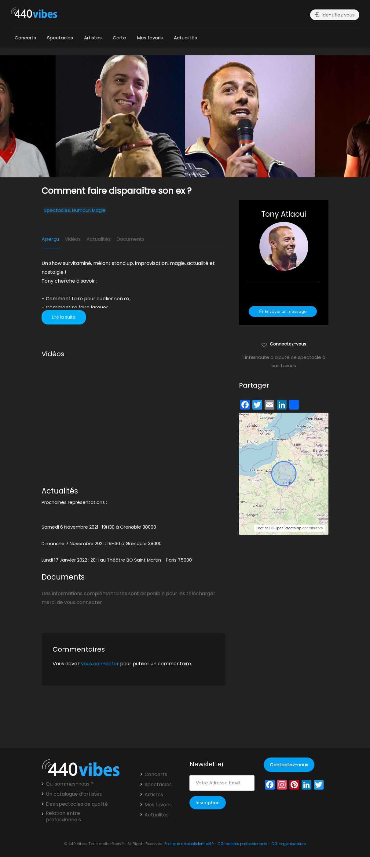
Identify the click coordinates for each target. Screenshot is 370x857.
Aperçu (50, 239)
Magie (99, 210)
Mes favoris (150, 37)
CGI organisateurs (288, 843)
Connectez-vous (283, 343)
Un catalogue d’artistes (74, 794)
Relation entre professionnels (63, 816)
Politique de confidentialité (189, 843)
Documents (130, 239)
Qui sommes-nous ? (69, 784)
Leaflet (262, 528)
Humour (81, 210)
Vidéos (73, 239)
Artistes (93, 37)
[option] (250, 116)
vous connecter (100, 663)
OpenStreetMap (287, 528)
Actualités (185, 37)
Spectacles (60, 37)
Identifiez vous (335, 15)
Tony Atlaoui (283, 214)
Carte (119, 37)
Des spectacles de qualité (77, 804)
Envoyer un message (283, 311)
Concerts (25, 37)
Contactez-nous (289, 764)
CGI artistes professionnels (242, 843)
